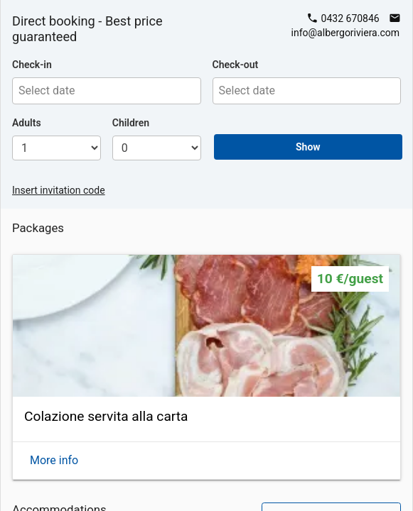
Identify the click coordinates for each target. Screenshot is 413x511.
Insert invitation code (58, 190)
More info (54, 460)
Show (308, 147)
